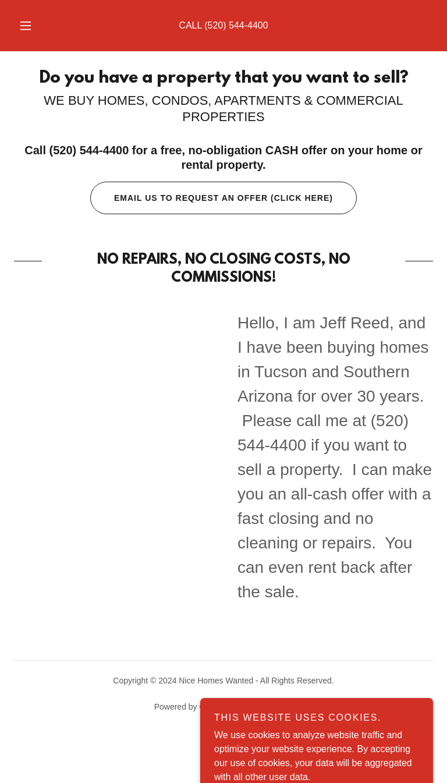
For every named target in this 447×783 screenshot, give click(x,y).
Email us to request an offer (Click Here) (211, 198)
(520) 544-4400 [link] (236, 25)
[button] (32, 25)
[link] (223, 79)
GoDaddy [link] (216, 706)
